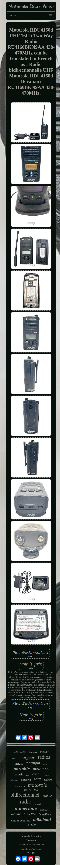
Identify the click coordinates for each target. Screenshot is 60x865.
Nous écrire (31, 840)
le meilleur (45, 814)
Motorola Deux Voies (31, 836)
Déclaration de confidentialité (31, 844)
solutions (14, 780)
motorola (37, 785)
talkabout (42, 819)
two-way (33, 752)
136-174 (30, 814)
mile (27, 775)
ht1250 (19, 763)
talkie (48, 779)
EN (28, 853)
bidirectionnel (24, 795)
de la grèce (38, 804)
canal (36, 774)
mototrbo (41, 769)
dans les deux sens (20, 820)
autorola (26, 779)
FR (33, 853)
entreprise (20, 786)
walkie (16, 814)
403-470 (27, 790)
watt (37, 779)
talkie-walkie (19, 752)
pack (45, 764)
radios (44, 757)
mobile (47, 796)
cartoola (43, 810)
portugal (33, 763)
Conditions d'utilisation (31, 849)
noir (13, 759)
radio (25, 802)
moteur (44, 751)
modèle (46, 775)
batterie (18, 774)
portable (22, 768)
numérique (26, 808)
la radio (31, 824)
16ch (36, 790)
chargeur (26, 757)
